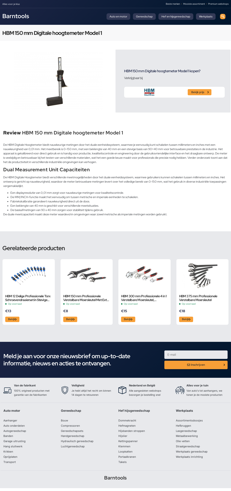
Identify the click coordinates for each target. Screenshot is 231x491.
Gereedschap (144, 16)
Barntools (15, 16)
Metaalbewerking (187, 438)
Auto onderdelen (14, 427)
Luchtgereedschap (73, 448)
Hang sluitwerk (13, 448)
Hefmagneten (127, 427)
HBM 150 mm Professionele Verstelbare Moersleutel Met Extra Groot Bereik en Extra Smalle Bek (86, 298)
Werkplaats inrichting (190, 459)
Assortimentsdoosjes (190, 421)
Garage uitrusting (15, 443)
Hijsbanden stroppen (132, 432)
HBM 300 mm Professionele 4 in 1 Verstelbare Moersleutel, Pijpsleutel (144, 298)
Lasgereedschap (187, 432)
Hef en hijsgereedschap (175, 16)
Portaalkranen (127, 459)
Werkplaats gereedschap (192, 454)
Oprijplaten (10, 459)
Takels (122, 465)
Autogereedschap (15, 432)
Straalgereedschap (188, 448)
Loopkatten (126, 454)
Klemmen (124, 448)
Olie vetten (183, 443)
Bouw (64, 421)
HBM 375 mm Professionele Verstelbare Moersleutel (198, 298)
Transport (9, 465)
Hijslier (123, 438)
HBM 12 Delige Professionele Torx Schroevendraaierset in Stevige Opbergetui (27, 298)
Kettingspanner (128, 443)
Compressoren (71, 427)
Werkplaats (205, 16)
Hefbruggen (184, 427)
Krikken (8, 454)
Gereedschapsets (72, 432)
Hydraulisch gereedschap (78, 443)
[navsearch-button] (222, 16)
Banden (8, 438)
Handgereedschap (73, 438)
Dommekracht (127, 421)
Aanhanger (10, 421)
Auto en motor (118, 16)
